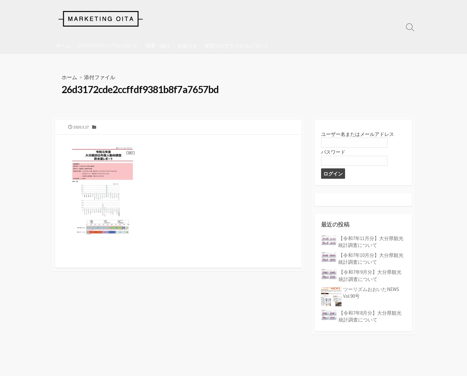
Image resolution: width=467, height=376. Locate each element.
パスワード (333, 153)
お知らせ (187, 45)
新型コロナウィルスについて (236, 45)
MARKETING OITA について (108, 45)
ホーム (63, 45)
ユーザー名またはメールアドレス (357, 135)
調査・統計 (158, 45)
